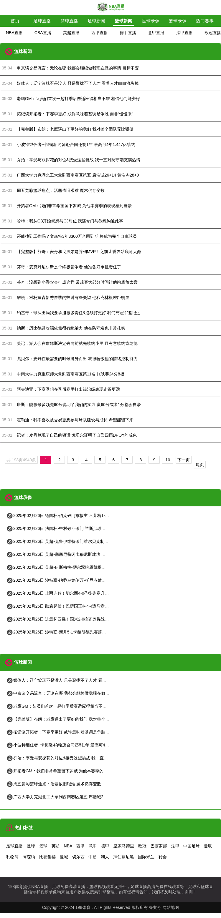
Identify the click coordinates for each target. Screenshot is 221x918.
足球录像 (150, 20)
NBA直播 (14, 32)
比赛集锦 (47, 856)
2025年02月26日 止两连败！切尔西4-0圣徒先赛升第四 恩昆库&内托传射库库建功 (84, 593)
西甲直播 (99, 32)
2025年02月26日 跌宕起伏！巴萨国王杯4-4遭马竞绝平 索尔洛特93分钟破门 (79, 606)
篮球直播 (69, 20)
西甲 (80, 846)
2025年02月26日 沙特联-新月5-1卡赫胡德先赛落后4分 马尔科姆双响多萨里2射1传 (85, 632)
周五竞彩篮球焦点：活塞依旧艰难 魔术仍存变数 (53, 783)
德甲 (105, 846)
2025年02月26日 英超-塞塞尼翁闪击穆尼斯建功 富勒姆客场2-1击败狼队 (75, 554)
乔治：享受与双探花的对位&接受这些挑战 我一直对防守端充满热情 (71, 758)
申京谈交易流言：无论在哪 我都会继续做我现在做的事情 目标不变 (70, 693)
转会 (163, 856)
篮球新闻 (123, 20)
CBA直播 (42, 32)
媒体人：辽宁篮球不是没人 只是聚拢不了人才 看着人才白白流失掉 (70, 680)
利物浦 (12, 856)
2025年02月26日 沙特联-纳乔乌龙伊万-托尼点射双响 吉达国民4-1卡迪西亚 (78, 580)
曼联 (208, 846)
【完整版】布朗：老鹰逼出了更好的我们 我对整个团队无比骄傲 (68, 719)
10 (168, 460)
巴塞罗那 (159, 846)
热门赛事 (205, 20)
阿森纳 (29, 856)
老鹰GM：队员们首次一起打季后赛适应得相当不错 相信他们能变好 (71, 706)
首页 (15, 20)
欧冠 (142, 846)
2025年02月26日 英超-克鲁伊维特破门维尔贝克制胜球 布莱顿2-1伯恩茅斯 (77, 541)
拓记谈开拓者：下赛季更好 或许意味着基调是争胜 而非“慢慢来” (68, 732)
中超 (92, 856)
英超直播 (71, 32)
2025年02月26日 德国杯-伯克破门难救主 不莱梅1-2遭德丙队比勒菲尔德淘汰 (79, 515)
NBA (68, 846)
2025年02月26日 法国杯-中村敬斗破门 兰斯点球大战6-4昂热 (65, 528)
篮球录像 (178, 20)
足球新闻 (96, 20)
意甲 (93, 846)
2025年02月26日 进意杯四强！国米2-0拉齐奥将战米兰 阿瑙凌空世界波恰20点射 (83, 619)
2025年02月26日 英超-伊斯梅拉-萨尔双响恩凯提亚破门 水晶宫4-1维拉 (74, 567)
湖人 (105, 856)
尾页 (200, 464)
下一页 (183, 460)
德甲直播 (128, 32)
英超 (56, 846)
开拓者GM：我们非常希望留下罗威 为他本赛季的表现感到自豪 (67, 771)
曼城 (64, 856)
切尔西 (78, 856)
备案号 (155, 907)
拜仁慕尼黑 (123, 856)
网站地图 (170, 907)
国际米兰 (146, 856)
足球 (31, 846)
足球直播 (42, 20)
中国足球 (191, 846)
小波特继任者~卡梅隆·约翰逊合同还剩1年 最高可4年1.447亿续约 (69, 745)
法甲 (175, 846)
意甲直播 (156, 32)
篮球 (43, 846)
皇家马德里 (123, 846)
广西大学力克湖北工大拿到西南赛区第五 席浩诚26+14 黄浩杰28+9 (71, 796)
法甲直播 (184, 32)
